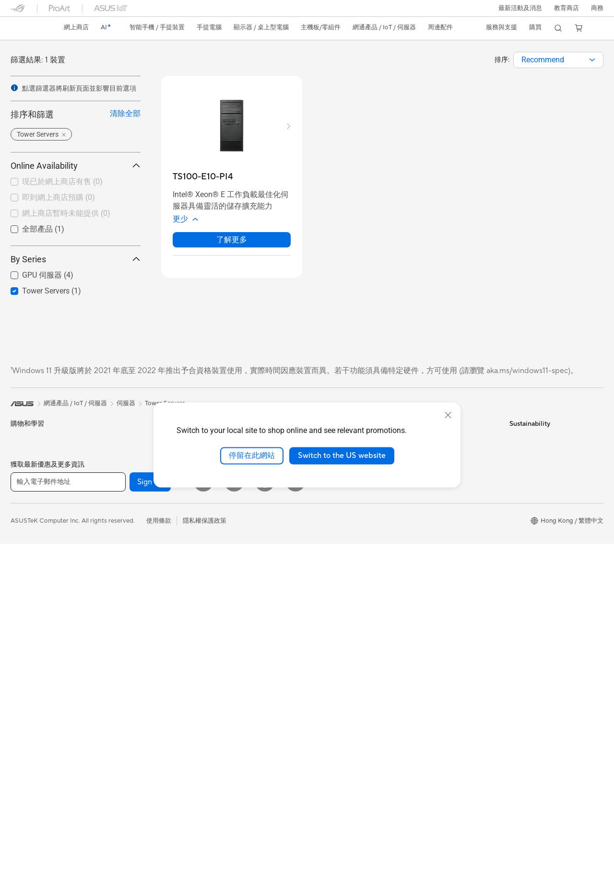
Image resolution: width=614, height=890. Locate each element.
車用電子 (322, 671)
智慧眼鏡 (122, 499)
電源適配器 (224, 638)
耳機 (215, 577)
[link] (27, 28)
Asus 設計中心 (330, 655)
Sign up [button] (150, 828)
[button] (520, 8)
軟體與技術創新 (132, 483)
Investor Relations (335, 495)
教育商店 (566, 8)
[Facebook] (203, 828)
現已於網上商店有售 (62, 181)
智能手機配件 (29, 485)
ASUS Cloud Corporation (346, 553)
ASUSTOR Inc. (330, 538)
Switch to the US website (342, 455)
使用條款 (158, 867)
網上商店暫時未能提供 (66, 213)
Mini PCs (122, 453)
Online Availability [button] (76, 166)
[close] (448, 415)
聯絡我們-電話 (429, 500)
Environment (527, 452)
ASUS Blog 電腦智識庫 (342, 784)
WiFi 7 (119, 668)
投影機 (20, 639)
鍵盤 (215, 546)
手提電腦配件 (29, 593)
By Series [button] (76, 259)
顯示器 (20, 624)
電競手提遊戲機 (32, 469)
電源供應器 (125, 591)
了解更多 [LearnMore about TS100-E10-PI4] (231, 239)
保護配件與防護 (230, 592)
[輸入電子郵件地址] (68, 828)
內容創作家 (26, 546)
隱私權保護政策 (204, 867)
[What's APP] (264, 828)
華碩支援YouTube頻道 (440, 530)
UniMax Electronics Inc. (343, 567)
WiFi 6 (119, 682)
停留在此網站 (252, 455)
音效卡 (119, 606)
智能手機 (23, 454)
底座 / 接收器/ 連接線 (238, 653)
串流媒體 (221, 669)
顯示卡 (119, 545)
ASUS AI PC (327, 626)
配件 (116, 468)
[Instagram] (295, 828)
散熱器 (119, 576)
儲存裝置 (122, 637)
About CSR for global (340, 510)
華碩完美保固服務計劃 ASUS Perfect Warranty (350, 735)
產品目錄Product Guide (443, 546)
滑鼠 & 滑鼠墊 (228, 561)
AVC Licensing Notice (340, 769)
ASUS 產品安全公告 (437, 515)
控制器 (218, 607)
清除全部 (125, 113)
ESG (515, 438)
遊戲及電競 (26, 577)
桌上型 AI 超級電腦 (235, 500)
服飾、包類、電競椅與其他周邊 (252, 623)
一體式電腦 (26, 654)
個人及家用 (26, 516)
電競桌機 (122, 438)
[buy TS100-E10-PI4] (203, 176)
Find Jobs (323, 582)
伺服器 (218, 515)
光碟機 (119, 622)
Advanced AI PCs (334, 640)
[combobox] (558, 60)
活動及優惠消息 (332, 611)
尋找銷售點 (425, 561)
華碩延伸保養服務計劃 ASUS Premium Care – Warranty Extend (350, 708)
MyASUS (423, 576)
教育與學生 (26, 562)
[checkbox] (72, 182)
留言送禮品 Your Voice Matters (353, 754)
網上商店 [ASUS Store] (76, 27)
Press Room (327, 524)
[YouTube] (234, 828)
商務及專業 (26, 531)
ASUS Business (331, 686)
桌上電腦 (23, 670)
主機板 (119, 530)
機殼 (116, 560)
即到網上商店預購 (58, 197)
